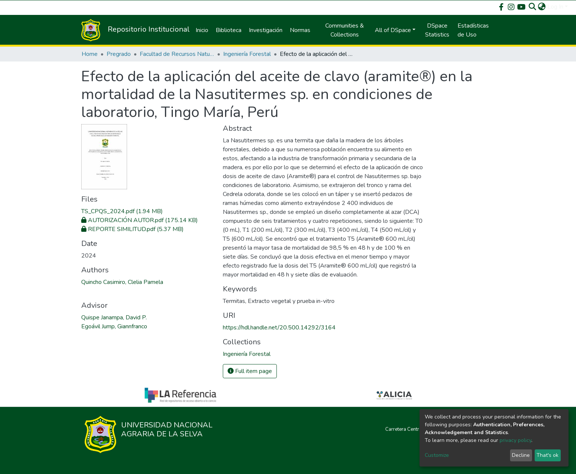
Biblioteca (228, 30)
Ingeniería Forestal (247, 54)
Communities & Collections (344, 30)
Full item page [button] (250, 371)
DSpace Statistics (437, 30)
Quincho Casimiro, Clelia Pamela (122, 282)
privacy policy (515, 440)
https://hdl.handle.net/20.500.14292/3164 (279, 327)
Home (90, 54)
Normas (300, 30)
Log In (555, 7)
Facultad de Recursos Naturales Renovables (177, 54)
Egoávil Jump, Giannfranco (114, 326)
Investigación (265, 30)
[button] (542, 6)
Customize (437, 455)
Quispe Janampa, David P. (114, 317)
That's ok (547, 455)
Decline (521, 455)
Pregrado (119, 54)
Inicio (202, 30)
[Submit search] (532, 6)
